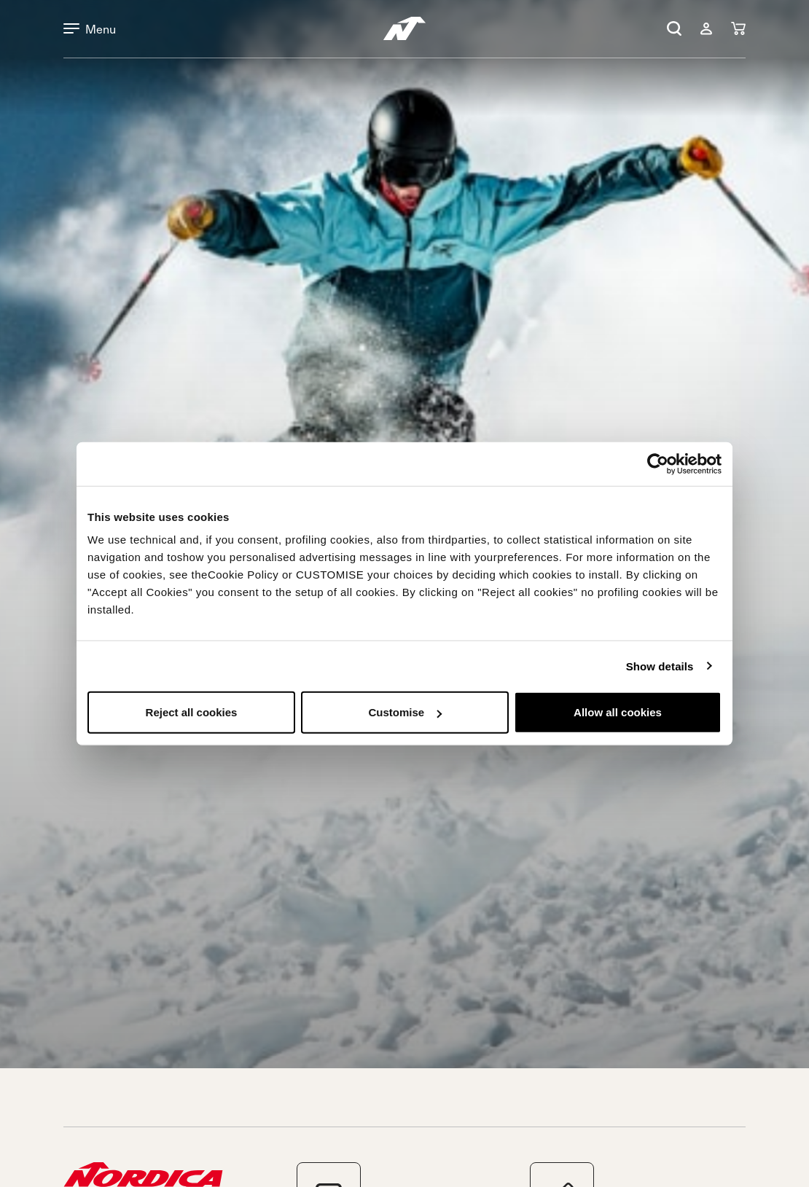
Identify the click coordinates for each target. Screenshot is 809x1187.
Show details (660, 665)
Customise (405, 712)
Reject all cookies (192, 712)
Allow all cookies (618, 712)
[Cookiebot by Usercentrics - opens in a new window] (658, 463)
